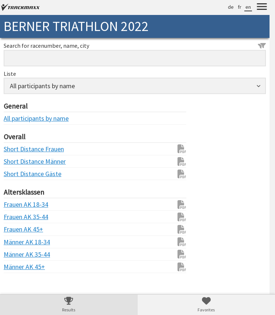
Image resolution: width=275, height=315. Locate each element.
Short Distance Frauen (18, 149)
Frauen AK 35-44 (18, 217)
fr (239, 7)
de (231, 7)
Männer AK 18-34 (18, 242)
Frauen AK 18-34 (18, 204)
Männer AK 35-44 (18, 254)
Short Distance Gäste (18, 174)
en (248, 7)
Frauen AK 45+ (18, 229)
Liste (10, 73)
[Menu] (261, 7)
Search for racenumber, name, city (135, 45)
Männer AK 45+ (18, 266)
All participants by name (18, 118)
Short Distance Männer (18, 161)
